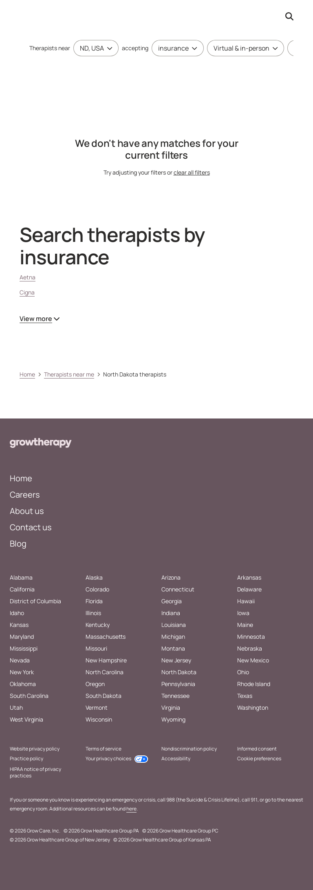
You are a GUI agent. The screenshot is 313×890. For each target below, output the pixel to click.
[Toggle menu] (108, 48)
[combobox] (92, 48)
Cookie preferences (259, 758)
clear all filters (192, 172)
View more (40, 318)
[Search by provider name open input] (289, 16)
